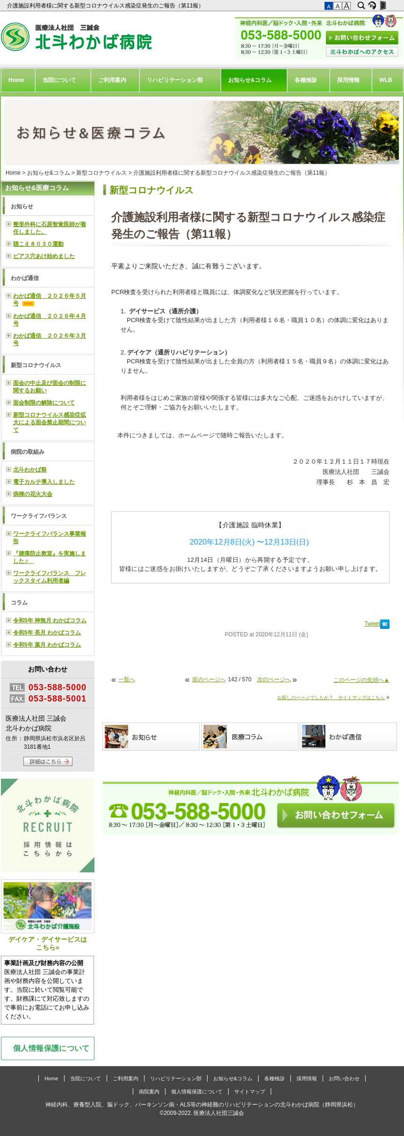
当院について (59, 80)
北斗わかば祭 (30, 469)
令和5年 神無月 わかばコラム (50, 620)
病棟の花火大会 (32, 494)
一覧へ (126, 679)
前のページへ (209, 679)
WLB (385, 80)
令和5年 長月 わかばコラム (47, 632)
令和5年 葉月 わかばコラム (47, 645)
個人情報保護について (51, 1048)
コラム (19, 602)
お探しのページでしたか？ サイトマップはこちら (331, 697)
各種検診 (306, 80)
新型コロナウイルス (101, 173)
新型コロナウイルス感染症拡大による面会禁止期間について (49, 422)
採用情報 (348, 80)
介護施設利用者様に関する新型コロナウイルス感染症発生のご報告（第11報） (106, 5)
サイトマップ (249, 1091)
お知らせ (22, 206)
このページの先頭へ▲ (361, 680)
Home (16, 80)
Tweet (372, 623)
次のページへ (274, 679)
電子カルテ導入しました (44, 482)
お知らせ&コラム (250, 80)
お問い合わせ (344, 1078)
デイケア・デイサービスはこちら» (47, 915)
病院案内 (149, 1091)
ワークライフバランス (39, 516)
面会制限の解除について (44, 402)
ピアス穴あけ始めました (44, 256)
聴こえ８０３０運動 (38, 244)
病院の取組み (27, 452)
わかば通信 (25, 278)
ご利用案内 (112, 80)
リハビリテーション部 (175, 80)
